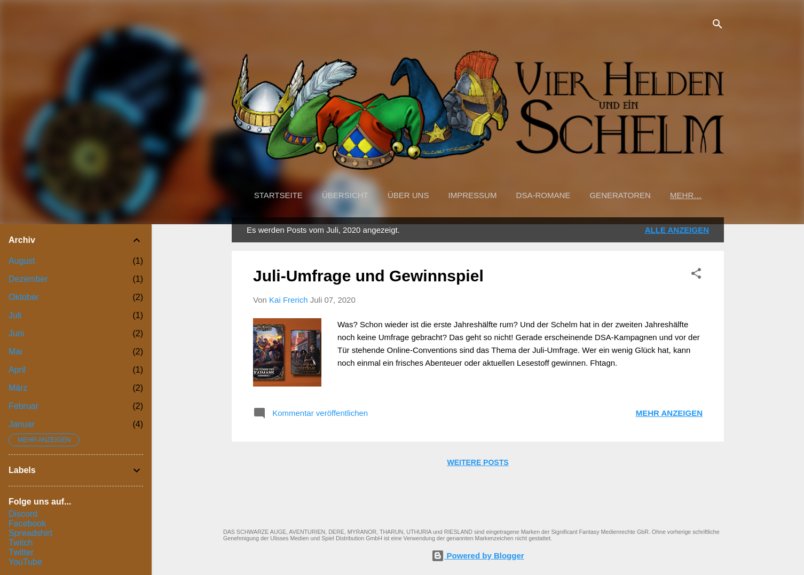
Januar (22, 424)
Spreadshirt (30, 533)
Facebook (27, 523)
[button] (696, 274)
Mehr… (685, 195)
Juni (16, 333)
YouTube (25, 561)
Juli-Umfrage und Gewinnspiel (368, 276)
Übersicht (345, 195)
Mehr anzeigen (669, 413)
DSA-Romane (543, 195)
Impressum (472, 195)
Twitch (21, 542)
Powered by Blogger (477, 555)
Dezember (28, 278)
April (17, 369)
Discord (23, 513)
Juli (15, 315)
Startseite (278, 195)
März (18, 387)
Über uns (408, 195)
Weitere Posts (477, 462)
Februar (23, 406)
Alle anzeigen (677, 229)
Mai (15, 351)
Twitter (21, 552)
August (22, 260)
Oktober (24, 297)
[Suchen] (717, 25)
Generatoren (619, 195)
